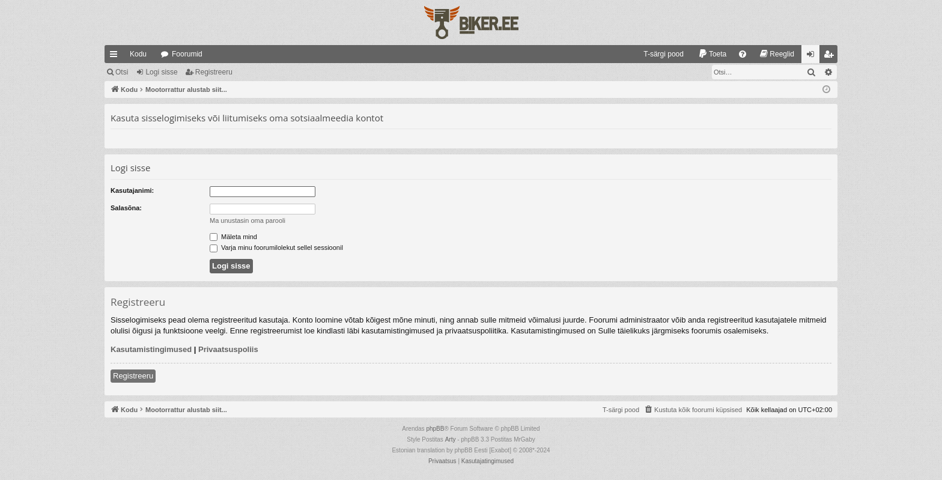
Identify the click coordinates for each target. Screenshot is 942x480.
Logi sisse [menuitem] (813, 56)
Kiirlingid (116, 56)
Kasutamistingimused (151, 349)
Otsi (121, 72)
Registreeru (213, 72)
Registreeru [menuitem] (831, 56)
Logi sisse (161, 72)
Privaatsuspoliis (228, 349)
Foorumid (187, 54)
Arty (450, 439)
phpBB (435, 428)
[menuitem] (658, 54)
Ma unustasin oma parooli (247, 220)
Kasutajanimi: (132, 190)
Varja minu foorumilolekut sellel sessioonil (276, 247)
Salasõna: (126, 207)
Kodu (138, 54)
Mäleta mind (233, 236)
